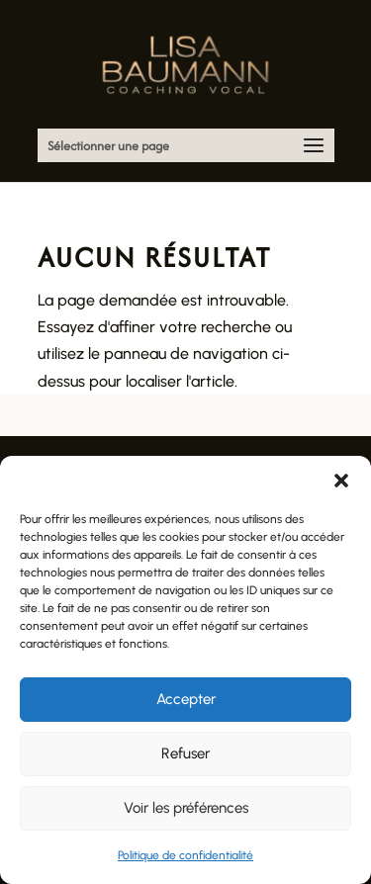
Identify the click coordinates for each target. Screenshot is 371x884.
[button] (341, 480)
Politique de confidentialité (185, 855)
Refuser (185, 753)
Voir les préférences (186, 808)
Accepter (186, 699)
